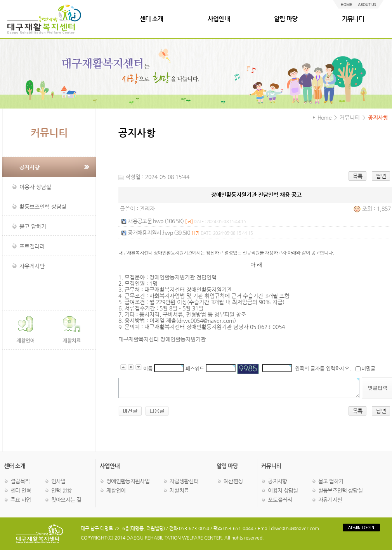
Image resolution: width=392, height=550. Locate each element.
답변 (381, 176)
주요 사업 (20, 500)
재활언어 (115, 490)
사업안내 (219, 18)
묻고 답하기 (330, 481)
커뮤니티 (353, 18)
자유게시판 (330, 500)
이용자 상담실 (283, 490)
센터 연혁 (20, 490)
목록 (358, 176)
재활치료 (179, 490)
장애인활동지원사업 (127, 481)
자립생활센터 (184, 481)
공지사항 (277, 481)
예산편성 (233, 481)
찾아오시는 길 (66, 500)
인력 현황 (61, 490)
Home (324, 117)
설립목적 (19, 481)
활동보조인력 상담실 (340, 490)
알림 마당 (286, 18)
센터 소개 (151, 18)
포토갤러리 (280, 500)
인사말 (58, 481)
